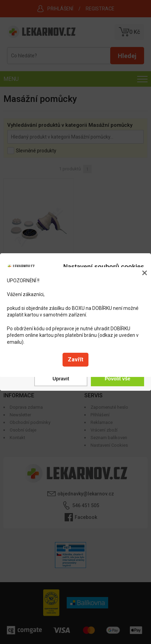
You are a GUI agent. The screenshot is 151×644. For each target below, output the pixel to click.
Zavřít (75, 359)
